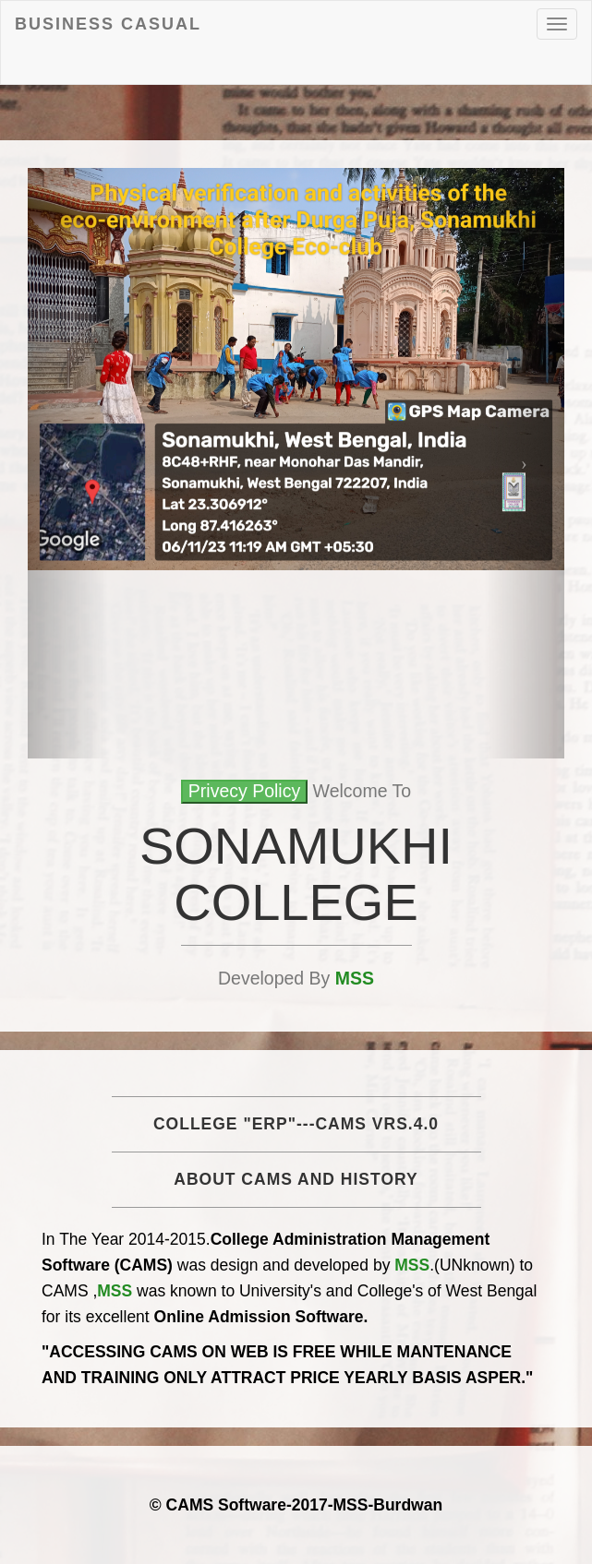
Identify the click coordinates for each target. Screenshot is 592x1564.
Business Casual (108, 24)
